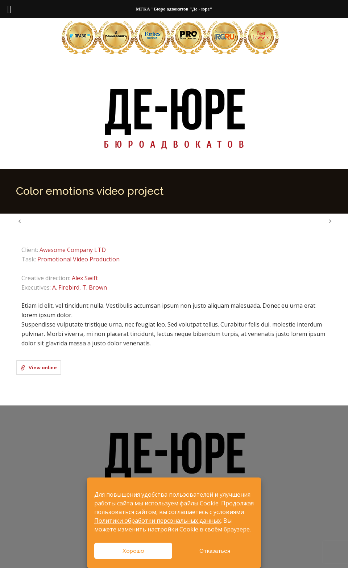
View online (43, 367)
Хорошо (133, 551)
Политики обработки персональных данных (157, 521)
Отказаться (214, 551)
